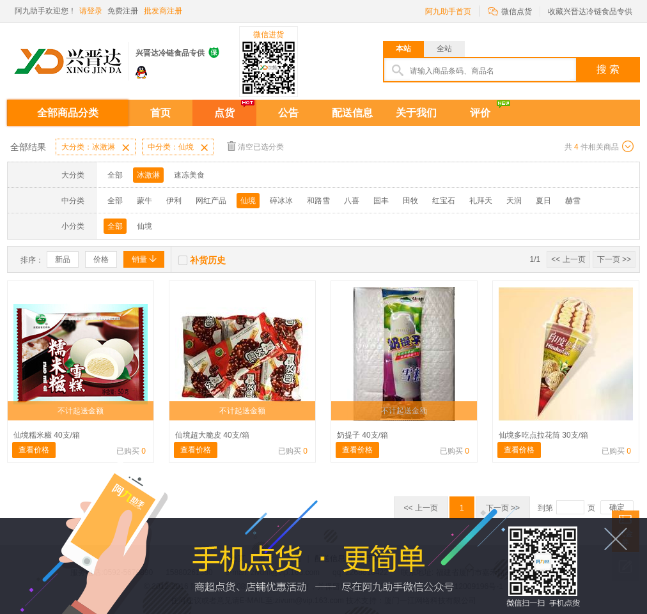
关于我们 (416, 112)
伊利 (174, 200)
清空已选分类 (255, 146)
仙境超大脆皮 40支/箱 (212, 435)
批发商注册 (163, 10)
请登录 (90, 10)
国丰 (381, 200)
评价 (480, 112)
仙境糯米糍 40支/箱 (46, 435)
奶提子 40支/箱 (362, 435)
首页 (160, 112)
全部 (115, 175)
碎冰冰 (281, 200)
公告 (288, 112)
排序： (31, 260)
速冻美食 (189, 175)
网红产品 (211, 200)
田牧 (410, 200)
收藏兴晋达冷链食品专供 (590, 11)
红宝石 (443, 200)
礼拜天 (480, 200)
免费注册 (122, 10)
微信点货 (510, 10)
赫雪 (573, 200)
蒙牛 (144, 200)
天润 (514, 200)
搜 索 (608, 69)
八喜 (351, 200)
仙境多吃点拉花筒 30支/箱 (543, 435)
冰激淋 (148, 175)
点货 (224, 112)
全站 (444, 48)
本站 (403, 48)
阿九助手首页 (448, 11)
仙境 (248, 200)
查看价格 (34, 449)
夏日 (543, 200)
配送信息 (352, 112)
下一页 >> (614, 259)
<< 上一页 (568, 259)
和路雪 (318, 200)
